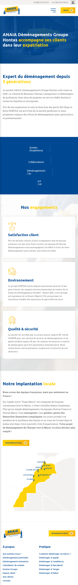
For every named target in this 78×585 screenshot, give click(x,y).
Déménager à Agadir (49, 554)
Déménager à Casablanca (51, 557)
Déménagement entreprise (15, 557)
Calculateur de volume (13, 561)
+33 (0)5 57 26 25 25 (41, 2)
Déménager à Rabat (48, 569)
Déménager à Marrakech (51, 561)
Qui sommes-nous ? (12, 550)
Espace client (9, 569)
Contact (6, 577)
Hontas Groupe (10, 565)
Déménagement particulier (15, 554)
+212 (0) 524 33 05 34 (59, 2)
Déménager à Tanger (49, 565)
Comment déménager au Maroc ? (55, 550)
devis (65, 10)
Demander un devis (13, 443)
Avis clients (8, 573)
